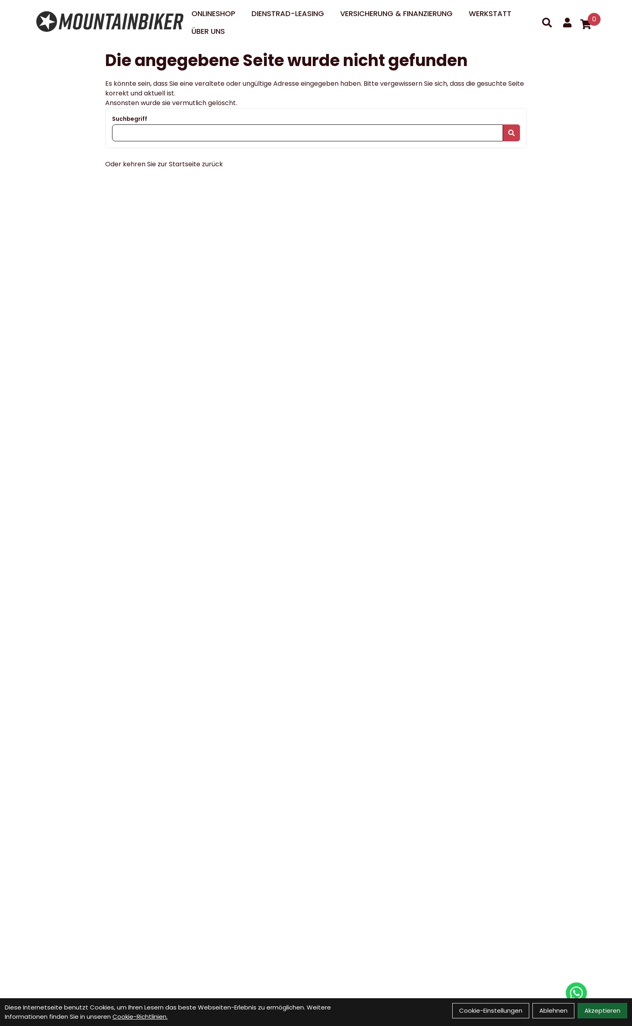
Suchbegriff (129, 119)
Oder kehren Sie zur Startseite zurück (164, 164)
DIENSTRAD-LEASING (288, 13)
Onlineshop (213, 13)
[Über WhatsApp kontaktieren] (576, 993)
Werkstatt (490, 13)
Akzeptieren (602, 1010)
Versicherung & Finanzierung (396, 13)
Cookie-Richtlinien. (140, 1016)
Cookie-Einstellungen (490, 1010)
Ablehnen (553, 1010)
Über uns (208, 31)
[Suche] (547, 22)
